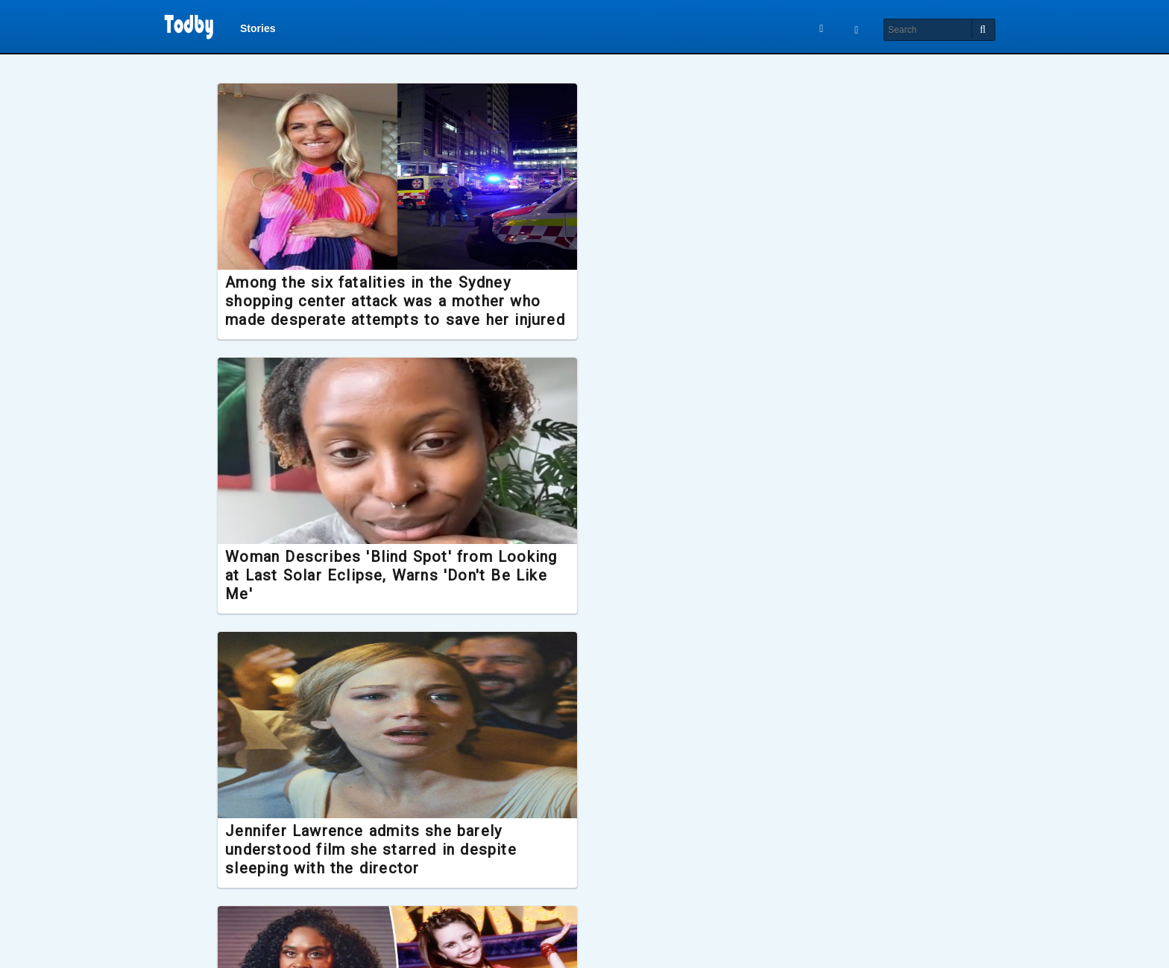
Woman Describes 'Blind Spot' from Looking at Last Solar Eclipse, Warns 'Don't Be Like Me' (584, 319)
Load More (584, 936)
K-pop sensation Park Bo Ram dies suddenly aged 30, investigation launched (354, 869)
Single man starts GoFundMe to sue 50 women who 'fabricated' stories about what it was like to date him (808, 603)
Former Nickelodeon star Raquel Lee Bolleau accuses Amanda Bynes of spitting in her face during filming (356, 603)
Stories (257, 31)
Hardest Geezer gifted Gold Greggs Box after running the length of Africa (574, 869)
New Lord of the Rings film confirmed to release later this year (804, 859)
